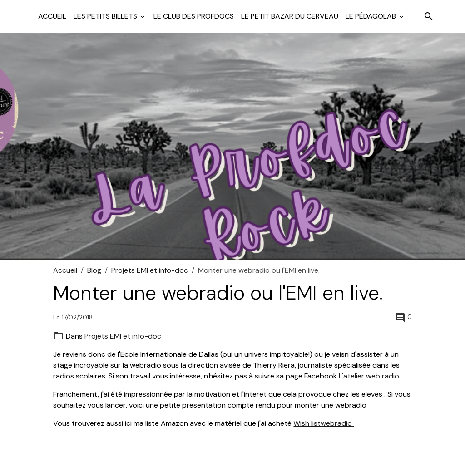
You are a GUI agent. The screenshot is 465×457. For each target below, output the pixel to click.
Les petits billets (106, 16)
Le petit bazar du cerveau (289, 16)
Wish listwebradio (323, 423)
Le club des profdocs (193, 16)
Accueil (52, 16)
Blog (94, 270)
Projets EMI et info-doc (149, 270)
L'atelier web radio (370, 376)
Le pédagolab (372, 16)
